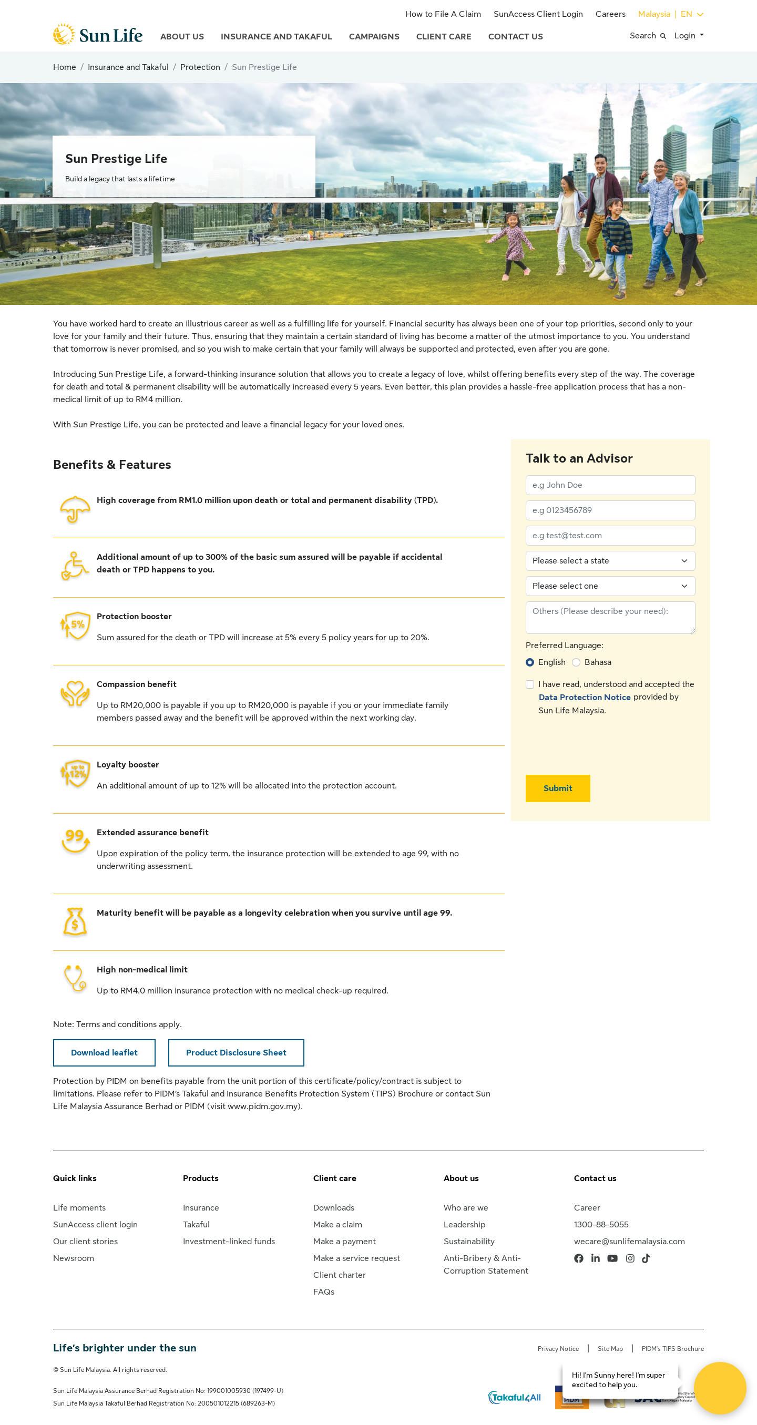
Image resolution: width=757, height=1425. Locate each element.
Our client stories (85, 1241)
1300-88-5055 (601, 1224)
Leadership (465, 1224)
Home (64, 67)
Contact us (595, 1178)
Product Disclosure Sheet (236, 1053)
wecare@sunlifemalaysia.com (629, 1241)
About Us (182, 37)
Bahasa (598, 662)
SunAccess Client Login (538, 14)
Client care (334, 1178)
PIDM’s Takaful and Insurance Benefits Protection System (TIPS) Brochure (294, 1094)
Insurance (201, 1208)
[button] (652, 35)
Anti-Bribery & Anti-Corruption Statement (486, 1265)
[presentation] (606, 745)
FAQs (323, 1292)
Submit (558, 788)
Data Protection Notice (585, 697)
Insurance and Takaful (276, 37)
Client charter (339, 1275)
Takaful (196, 1224)
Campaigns (374, 37)
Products (201, 1178)
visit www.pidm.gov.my (254, 1106)
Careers (611, 14)
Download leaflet (104, 1053)
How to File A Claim (443, 14)
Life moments (79, 1208)
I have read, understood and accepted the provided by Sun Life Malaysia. (616, 697)
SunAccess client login (95, 1224)
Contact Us (515, 37)
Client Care (444, 37)
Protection (200, 67)
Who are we (466, 1208)
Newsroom (73, 1258)
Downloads (333, 1208)
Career (587, 1208)
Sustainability (469, 1241)
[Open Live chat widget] (720, 1388)
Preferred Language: (564, 645)
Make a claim (337, 1224)
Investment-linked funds (229, 1241)
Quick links (75, 1178)
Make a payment (344, 1241)
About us (461, 1178)
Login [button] (686, 35)
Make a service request (356, 1258)
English (552, 662)
